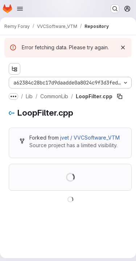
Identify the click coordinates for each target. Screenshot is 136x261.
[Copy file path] (119, 96)
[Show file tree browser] (14, 69)
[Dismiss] (123, 47)
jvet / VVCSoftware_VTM (90, 137)
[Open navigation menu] (20, 8)
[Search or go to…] (115, 8)
